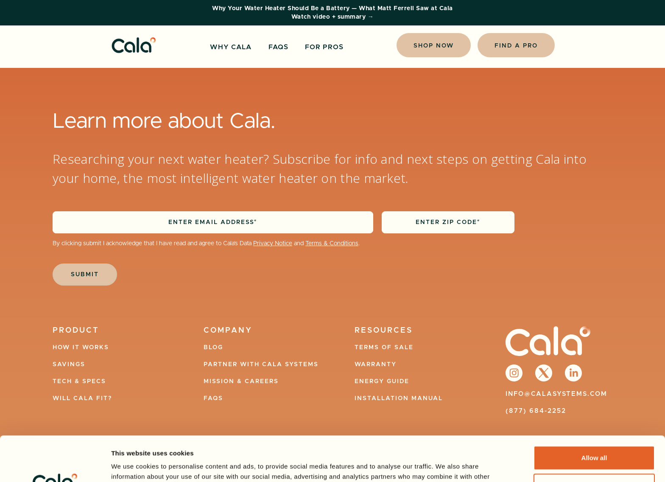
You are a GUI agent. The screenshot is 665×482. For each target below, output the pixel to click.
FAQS (278, 47)
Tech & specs (79, 381)
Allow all (594, 413)
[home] (133, 45)
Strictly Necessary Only (594, 440)
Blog (213, 347)
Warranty (376, 364)
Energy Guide (382, 381)
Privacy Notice (272, 244)
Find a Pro (516, 46)
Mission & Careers (241, 381)
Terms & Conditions (331, 244)
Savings (69, 364)
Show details (131, 465)
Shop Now (434, 46)
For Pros (324, 47)
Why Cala (230, 47)
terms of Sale (384, 347)
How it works (81, 347)
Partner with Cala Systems (261, 364)
